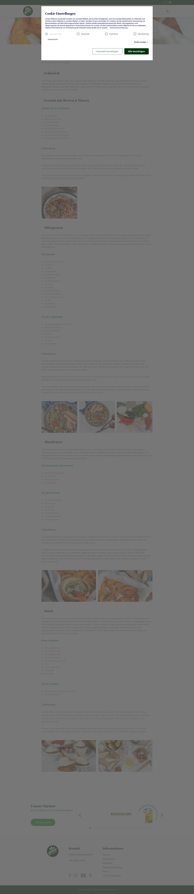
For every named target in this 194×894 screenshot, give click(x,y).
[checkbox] (46, 34)
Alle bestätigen (136, 51)
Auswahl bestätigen (107, 51)
